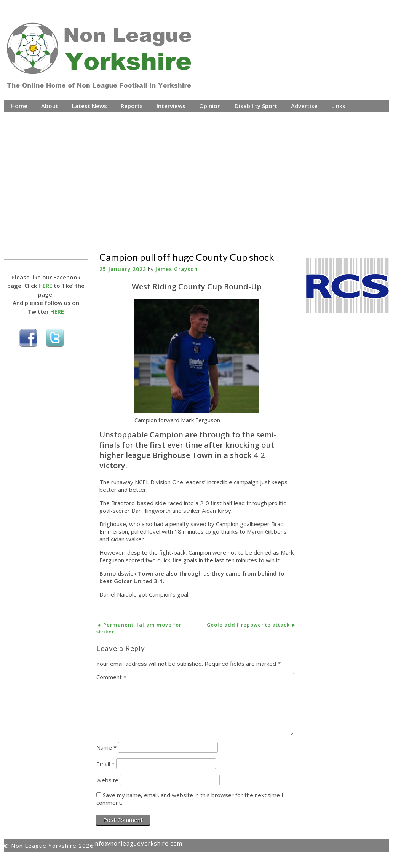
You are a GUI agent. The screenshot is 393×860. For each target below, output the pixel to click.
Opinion (210, 106)
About (49, 106)
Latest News (89, 106)
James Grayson (176, 269)
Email (105, 763)
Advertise (304, 106)
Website (107, 780)
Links (338, 106)
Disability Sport (256, 106)
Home (19, 106)
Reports (132, 106)
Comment (111, 677)
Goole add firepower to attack (252, 624)
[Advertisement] (196, 174)
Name (106, 747)
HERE (45, 285)
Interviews (171, 106)
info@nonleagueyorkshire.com (138, 843)
